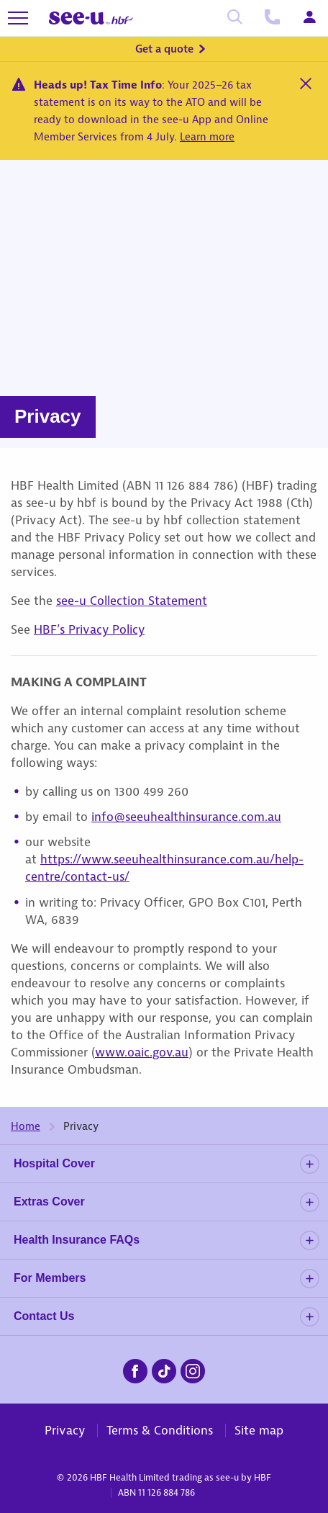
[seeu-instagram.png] (193, 1369)
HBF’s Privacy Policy (89, 629)
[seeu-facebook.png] (135, 1369)
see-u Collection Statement (131, 601)
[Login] (309, 18)
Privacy (65, 1430)
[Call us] (271, 18)
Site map (258, 1430)
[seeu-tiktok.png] (164, 1369)
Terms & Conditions (159, 1430)
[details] (309, 1164)
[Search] (234, 18)
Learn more (207, 137)
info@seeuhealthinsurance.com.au (186, 817)
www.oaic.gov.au (141, 1052)
